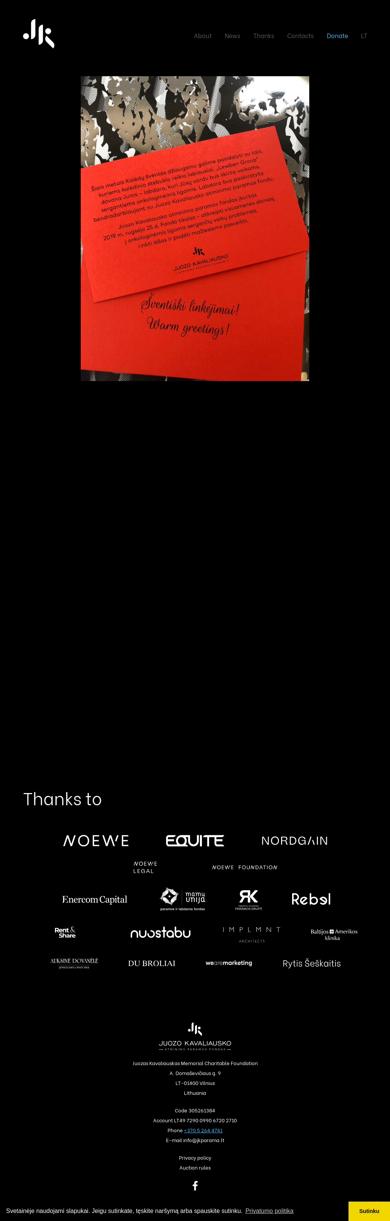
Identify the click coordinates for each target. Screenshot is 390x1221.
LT (364, 35)
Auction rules (195, 1167)
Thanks (263, 35)
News (232, 35)
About (203, 35)
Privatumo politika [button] (269, 1211)
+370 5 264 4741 (203, 1129)
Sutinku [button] (369, 1211)
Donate (337, 35)
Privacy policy (195, 1157)
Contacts (300, 35)
